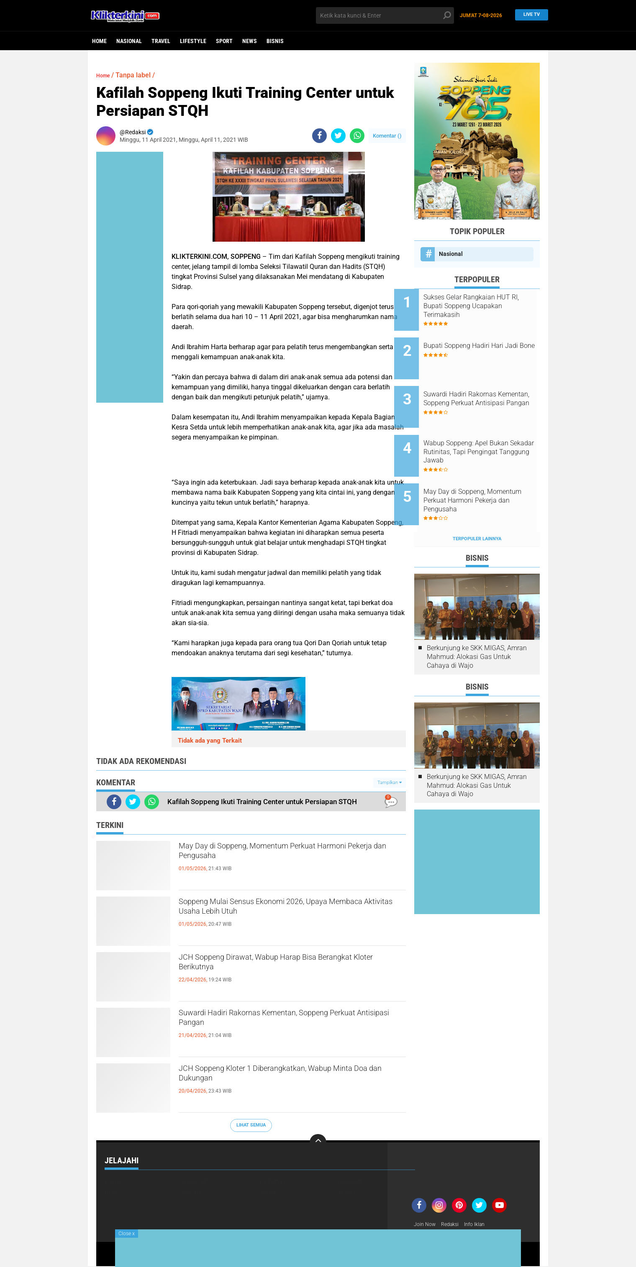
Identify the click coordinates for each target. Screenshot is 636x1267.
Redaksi (454, 1224)
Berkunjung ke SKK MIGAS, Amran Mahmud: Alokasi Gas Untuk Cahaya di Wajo (477, 625)
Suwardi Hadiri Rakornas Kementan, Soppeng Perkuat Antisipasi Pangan (285, 1021)
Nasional (129, 41)
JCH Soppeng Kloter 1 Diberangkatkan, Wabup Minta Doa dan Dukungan (287, 1077)
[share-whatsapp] (357, 135)
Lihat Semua (251, 1125)
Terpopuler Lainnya (477, 507)
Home (99, 41)
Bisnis (275, 41)
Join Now (426, 1224)
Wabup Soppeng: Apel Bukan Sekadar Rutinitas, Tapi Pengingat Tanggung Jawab (486, 432)
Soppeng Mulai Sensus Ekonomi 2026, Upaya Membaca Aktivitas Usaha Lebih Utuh (285, 910)
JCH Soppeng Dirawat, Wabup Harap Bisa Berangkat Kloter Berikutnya (276, 966)
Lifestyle (193, 41)
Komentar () (387, 136)
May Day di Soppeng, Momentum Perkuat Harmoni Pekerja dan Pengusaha (276, 854)
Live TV (529, 15)
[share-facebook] (319, 135)
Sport (224, 41)
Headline (194, 1181)
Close (126, 1233)
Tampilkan (389, 782)
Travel (160, 41)
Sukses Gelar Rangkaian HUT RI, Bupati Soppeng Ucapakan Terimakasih (487, 306)
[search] (385, 15)
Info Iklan (482, 1224)
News (249, 41)
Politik (192, 1192)
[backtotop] (318, 1142)
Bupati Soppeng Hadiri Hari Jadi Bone (483, 343)
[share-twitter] (338, 135)
